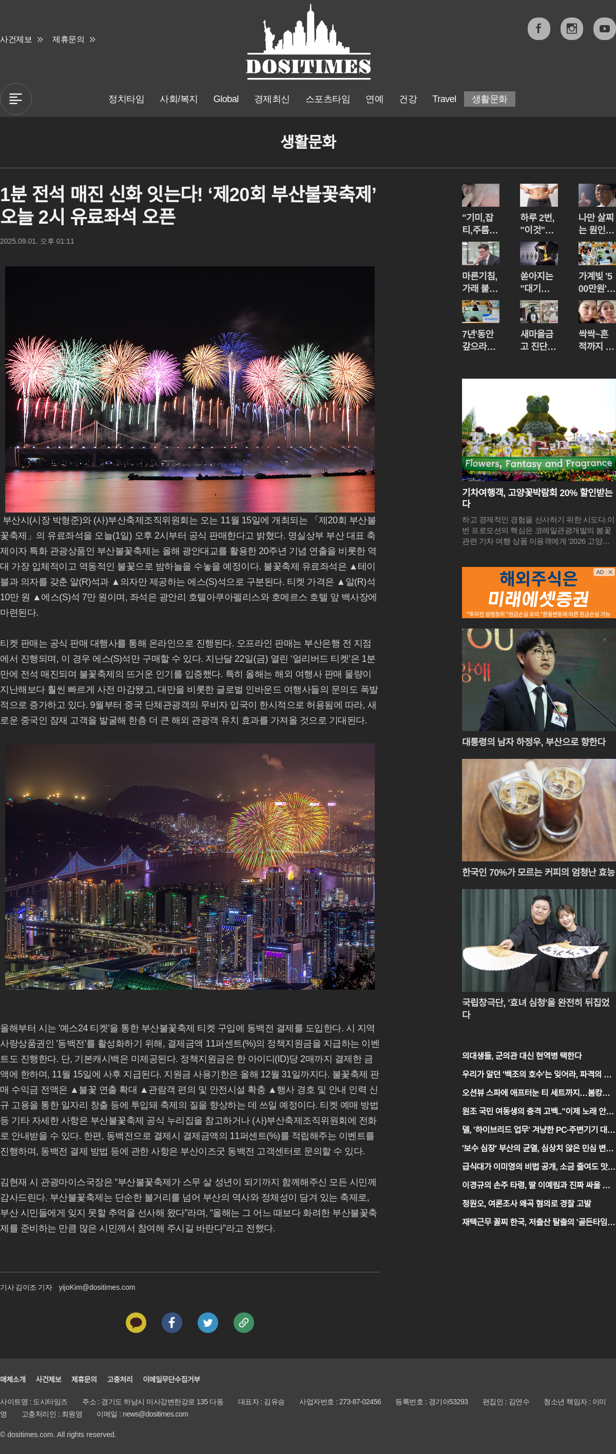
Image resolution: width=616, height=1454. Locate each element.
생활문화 (490, 99)
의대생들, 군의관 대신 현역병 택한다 (522, 1056)
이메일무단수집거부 (171, 1380)
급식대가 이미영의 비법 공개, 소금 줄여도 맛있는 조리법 (538, 1168)
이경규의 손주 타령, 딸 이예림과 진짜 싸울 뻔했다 (536, 1186)
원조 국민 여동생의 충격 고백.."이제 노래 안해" (534, 1112)
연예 (374, 99)
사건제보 (16, 39)
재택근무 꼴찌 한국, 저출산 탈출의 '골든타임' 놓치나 (535, 1223)
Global (226, 99)
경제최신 (272, 99)
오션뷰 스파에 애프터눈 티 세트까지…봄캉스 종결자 (535, 1094)
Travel (444, 99)
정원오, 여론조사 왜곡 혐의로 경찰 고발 (526, 1204)
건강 (408, 99)
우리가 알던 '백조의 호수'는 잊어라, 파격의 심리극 (536, 1075)
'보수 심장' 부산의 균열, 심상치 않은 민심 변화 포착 (537, 1149)
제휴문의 (68, 39)
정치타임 (126, 99)
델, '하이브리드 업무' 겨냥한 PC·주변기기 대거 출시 (538, 1131)
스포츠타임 (328, 99)
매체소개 (13, 1380)
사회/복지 (179, 99)
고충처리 (120, 1380)
